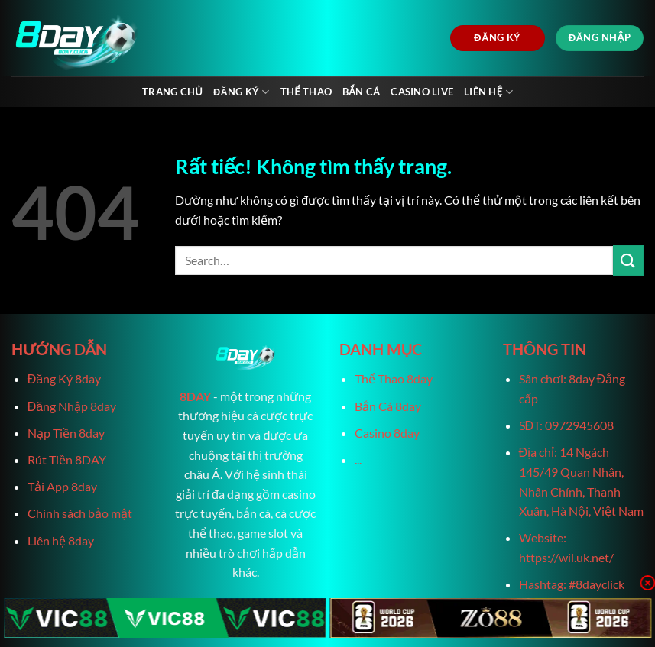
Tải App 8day (62, 486)
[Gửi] (628, 260)
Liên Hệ (488, 92)
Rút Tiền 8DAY (67, 459)
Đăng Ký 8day (64, 378)
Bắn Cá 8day (388, 406)
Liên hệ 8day (61, 540)
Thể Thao (306, 92)
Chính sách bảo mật (80, 513)
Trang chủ (172, 92)
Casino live (422, 92)
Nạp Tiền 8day (66, 432)
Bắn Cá (361, 92)
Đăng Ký (241, 92)
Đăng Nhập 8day (72, 406)
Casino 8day (387, 432)
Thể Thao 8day (394, 378)
